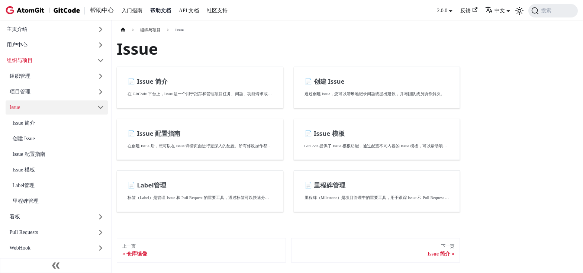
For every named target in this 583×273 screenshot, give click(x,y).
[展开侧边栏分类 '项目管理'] (101, 92)
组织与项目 (20, 60)
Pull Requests (24, 232)
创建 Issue (24, 138)
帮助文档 (160, 10)
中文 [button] (495, 10)
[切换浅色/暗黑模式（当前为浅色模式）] (519, 11)
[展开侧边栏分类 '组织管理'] (101, 76)
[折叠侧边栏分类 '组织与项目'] (101, 61)
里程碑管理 (26, 201)
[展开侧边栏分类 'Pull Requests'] (101, 232)
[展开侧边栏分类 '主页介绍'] (101, 29)
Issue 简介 (24, 123)
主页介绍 (17, 29)
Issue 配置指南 (29, 154)
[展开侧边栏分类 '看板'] (101, 217)
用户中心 (17, 45)
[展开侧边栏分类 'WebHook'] (101, 248)
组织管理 (20, 76)
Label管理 (24, 185)
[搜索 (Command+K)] (553, 10)
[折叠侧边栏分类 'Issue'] (101, 107)
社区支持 (217, 10)
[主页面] (123, 30)
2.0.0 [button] (442, 10)
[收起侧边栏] (56, 265)
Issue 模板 (24, 170)
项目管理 (20, 91)
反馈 (468, 10)
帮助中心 (102, 10)
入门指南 (132, 10)
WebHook (20, 248)
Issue (15, 107)
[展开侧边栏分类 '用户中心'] (101, 45)
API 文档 (189, 10)
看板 (15, 216)
